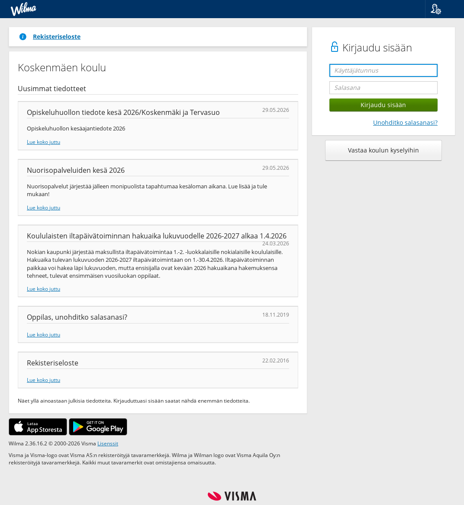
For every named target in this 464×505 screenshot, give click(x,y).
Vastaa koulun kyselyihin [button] (383, 150)
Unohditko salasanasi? (405, 122)
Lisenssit (107, 443)
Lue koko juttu (43, 141)
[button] (441, 9)
